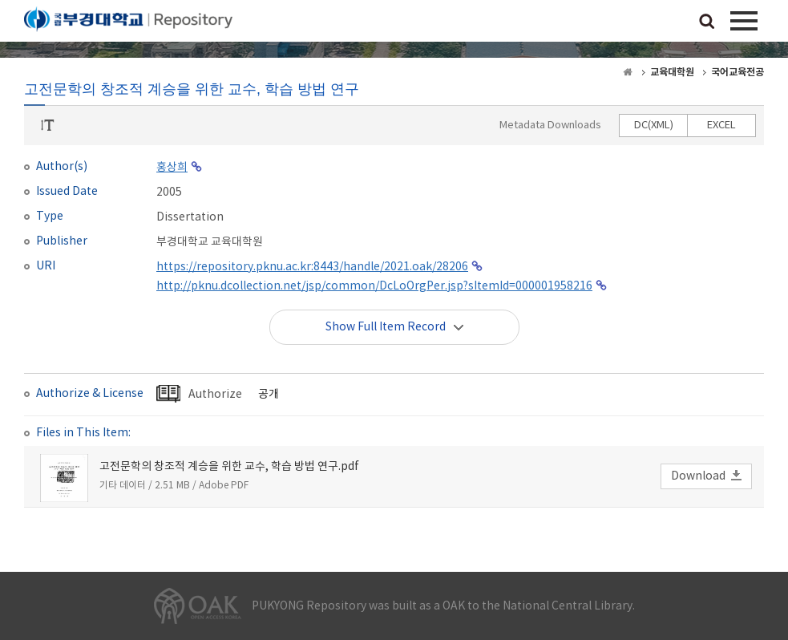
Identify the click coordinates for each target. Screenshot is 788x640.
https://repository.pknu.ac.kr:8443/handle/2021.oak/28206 (312, 267)
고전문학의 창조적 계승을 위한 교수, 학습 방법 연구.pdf (229, 466)
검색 (707, 22)
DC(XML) (653, 125)
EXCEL (721, 125)
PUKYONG (128, 24)
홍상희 (172, 167)
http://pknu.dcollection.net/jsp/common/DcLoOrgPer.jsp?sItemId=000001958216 (374, 286)
